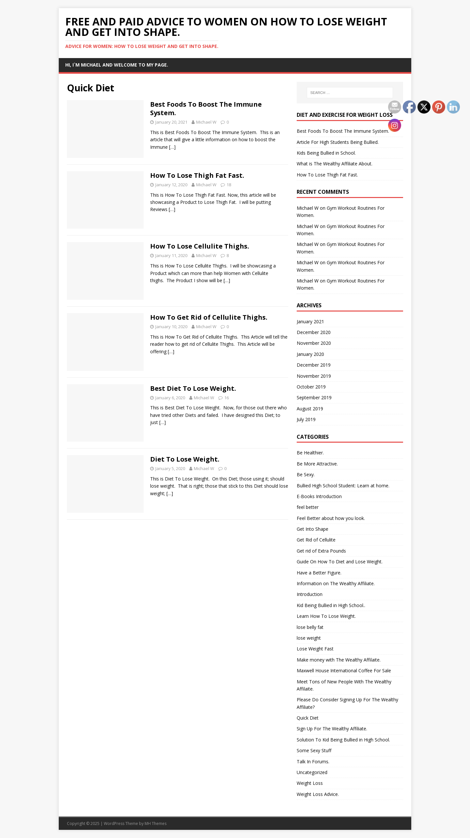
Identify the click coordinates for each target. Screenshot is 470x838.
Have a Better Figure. (319, 573)
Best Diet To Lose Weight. (193, 388)
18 (229, 185)
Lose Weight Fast (315, 649)
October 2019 (311, 387)
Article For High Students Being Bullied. (338, 142)
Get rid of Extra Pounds (321, 551)
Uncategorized (312, 772)
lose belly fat (310, 627)
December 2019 (314, 365)
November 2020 (314, 343)
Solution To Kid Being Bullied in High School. (343, 740)
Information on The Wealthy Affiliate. (336, 583)
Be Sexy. (306, 474)
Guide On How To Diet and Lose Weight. (340, 561)
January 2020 (310, 354)
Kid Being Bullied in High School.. (331, 605)
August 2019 (310, 408)
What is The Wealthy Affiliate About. (334, 163)
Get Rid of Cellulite (316, 540)
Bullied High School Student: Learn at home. (343, 485)
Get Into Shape (312, 529)
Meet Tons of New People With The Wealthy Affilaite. (344, 685)
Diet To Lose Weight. (184, 459)
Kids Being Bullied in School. (326, 153)
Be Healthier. (310, 452)
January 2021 (310, 321)
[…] (172, 147)
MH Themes (155, 823)
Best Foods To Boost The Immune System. (206, 108)
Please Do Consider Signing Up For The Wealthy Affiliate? (347, 703)
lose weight (309, 638)
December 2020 (314, 332)
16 (226, 398)
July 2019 (306, 419)
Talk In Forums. (313, 761)
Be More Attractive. (317, 464)
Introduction (309, 594)
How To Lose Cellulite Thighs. (199, 246)
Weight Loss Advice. (318, 794)
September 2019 (314, 397)
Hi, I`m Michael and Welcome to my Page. (116, 65)
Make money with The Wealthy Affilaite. (339, 660)
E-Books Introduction (319, 496)
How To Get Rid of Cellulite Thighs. (208, 317)
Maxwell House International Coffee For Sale (344, 670)
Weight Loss (310, 783)
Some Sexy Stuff (314, 750)
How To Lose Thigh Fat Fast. (197, 175)
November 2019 (314, 376)
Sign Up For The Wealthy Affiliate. (332, 728)
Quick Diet (308, 718)
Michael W (206, 122)
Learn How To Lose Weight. (326, 616)
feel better (308, 507)
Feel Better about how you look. (331, 518)
